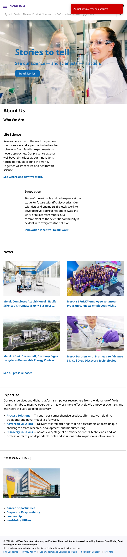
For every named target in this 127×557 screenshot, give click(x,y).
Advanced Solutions (20, 424)
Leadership (14, 516)
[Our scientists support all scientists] (63, 62)
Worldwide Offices (19, 520)
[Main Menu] (5, 5)
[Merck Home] (17, 6)
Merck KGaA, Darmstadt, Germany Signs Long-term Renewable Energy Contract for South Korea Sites (30, 358)
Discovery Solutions (20, 432)
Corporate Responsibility (23, 512)
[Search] (120, 14)
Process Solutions (18, 415)
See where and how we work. (23, 177)
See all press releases (17, 373)
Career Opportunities (21, 508)
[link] (10, 551)
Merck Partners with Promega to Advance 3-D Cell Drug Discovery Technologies (95, 358)
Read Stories (27, 73)
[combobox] (63, 14)
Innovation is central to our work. (47, 230)
